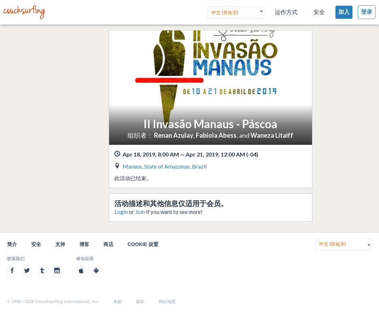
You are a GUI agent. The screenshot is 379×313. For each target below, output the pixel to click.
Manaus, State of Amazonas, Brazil (165, 166)
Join (140, 212)
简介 (12, 244)
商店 (108, 244)
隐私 (140, 301)
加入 (344, 12)
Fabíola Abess (216, 135)
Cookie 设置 (143, 244)
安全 (319, 12)
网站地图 (167, 301)
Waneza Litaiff (271, 135)
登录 (366, 12)
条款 (117, 301)
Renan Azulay (173, 135)
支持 (60, 244)
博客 (84, 244)
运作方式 (286, 12)
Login (121, 212)
